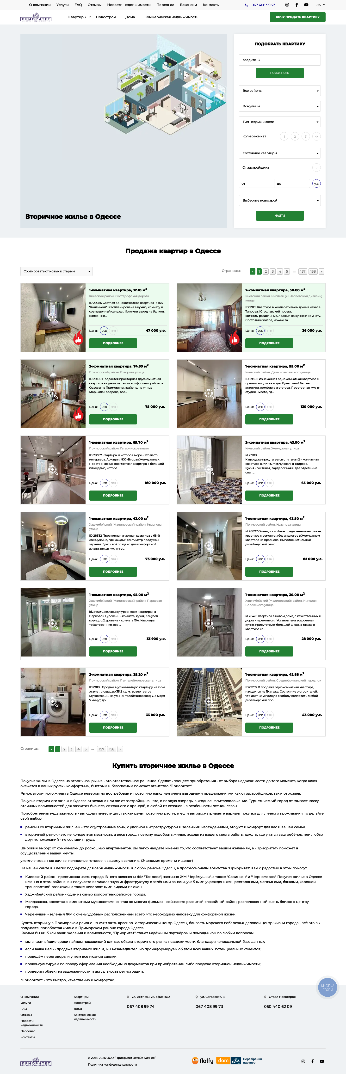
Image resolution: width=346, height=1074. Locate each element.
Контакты (211, 5)
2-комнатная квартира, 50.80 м (275, 289)
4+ (316, 136)
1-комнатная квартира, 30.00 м (275, 594)
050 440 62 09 (278, 1006)
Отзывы (94, 5)
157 (302, 271)
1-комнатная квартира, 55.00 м (275, 365)
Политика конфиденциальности (112, 1064)
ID (91, 379)
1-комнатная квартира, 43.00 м (118, 518)
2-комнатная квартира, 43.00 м (275, 442)
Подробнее (113, 343)
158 (313, 271)
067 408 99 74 (140, 1006)
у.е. (316, 183)
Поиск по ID (279, 73)
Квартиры (77, 17)
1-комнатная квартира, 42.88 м (274, 674)
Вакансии (188, 5)
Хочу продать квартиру (298, 17)
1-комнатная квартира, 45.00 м (119, 594)
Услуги (62, 5)
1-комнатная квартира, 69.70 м (118, 442)
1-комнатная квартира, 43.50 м (274, 518)
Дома (130, 17)
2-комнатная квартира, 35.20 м (118, 674)
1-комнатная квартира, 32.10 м (118, 289)
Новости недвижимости (129, 5)
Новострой (106, 17)
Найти (280, 215)
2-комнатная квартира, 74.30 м (118, 365)
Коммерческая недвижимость (171, 17)
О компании (40, 5)
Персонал (165, 5)
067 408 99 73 (263, 5)
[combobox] (280, 90)
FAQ (78, 5)
